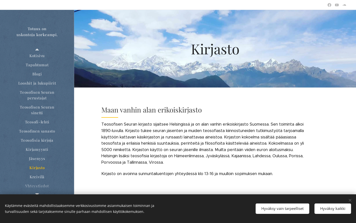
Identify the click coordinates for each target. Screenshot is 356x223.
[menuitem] (37, 56)
